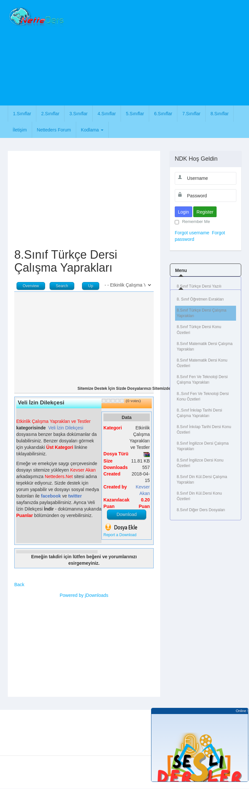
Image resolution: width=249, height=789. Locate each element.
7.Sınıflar (191, 113)
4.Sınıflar (107, 113)
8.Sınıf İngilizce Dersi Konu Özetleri (200, 463)
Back (19, 584)
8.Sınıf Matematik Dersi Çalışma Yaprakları (204, 346)
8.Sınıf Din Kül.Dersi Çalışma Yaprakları (202, 480)
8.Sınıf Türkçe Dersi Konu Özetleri (199, 330)
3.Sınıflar (78, 113)
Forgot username (192, 232)
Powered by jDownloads (84, 595)
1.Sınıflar (22, 113)
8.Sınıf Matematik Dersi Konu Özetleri (202, 363)
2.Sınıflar (50, 113)
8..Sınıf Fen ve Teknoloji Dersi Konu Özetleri (203, 396)
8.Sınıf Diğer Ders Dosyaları (201, 510)
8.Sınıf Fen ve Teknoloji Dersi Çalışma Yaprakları (202, 380)
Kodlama (92, 129)
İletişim (20, 129)
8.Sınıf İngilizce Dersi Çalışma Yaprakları (203, 446)
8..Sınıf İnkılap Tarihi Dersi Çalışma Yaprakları (199, 413)
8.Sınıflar (219, 113)
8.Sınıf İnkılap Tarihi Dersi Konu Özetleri (204, 430)
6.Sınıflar (163, 113)
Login (183, 212)
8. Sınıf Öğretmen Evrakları (200, 299)
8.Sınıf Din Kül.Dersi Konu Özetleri (199, 496)
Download (126, 514)
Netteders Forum (54, 129)
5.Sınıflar (135, 113)
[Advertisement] (159, 51)
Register (204, 212)
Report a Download (119, 535)
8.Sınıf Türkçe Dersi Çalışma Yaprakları (201, 313)
